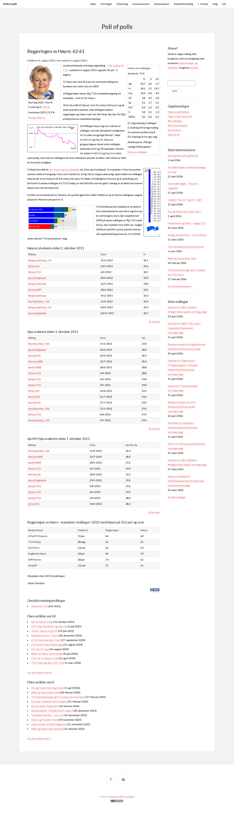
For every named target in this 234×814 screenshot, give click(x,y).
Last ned (155, 321)
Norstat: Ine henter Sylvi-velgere (49, 701)
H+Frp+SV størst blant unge (47, 644)
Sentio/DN (34, 396)
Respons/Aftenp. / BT (40, 260)
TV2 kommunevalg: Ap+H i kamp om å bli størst (58, 696)
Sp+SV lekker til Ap (42, 621)
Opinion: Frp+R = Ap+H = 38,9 (185, 199)
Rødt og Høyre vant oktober (47, 728)
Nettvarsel (174, 134)
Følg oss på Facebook (180, 116)
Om (224, 3)
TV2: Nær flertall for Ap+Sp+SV (49, 626)
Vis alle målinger (177, 497)
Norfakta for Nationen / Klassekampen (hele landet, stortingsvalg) (183, 427)
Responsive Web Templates (121, 796)
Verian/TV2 (34, 272)
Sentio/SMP (34, 289)
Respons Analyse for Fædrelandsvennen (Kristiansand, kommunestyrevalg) (186, 481)
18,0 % (46, 106)
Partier (204, 3)
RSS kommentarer (178, 125)
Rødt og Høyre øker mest (45, 692)
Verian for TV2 (39, 606)
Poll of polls (10, 3)
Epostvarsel (174, 130)
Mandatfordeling (183, 3)
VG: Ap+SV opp (40, 649)
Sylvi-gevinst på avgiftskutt (183, 155)
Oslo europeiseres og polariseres (186, 246)
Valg (215, 3)
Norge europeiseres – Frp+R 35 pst (187, 234)
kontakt (193, 67)
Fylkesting (122, 3)
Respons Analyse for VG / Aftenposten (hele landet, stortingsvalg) (182, 407)
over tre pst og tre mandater (64, 169)
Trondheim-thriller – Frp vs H (47, 715)
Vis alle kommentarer (179, 286)
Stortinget (106, 3)
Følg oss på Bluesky (178, 111)
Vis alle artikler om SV (39, 672)
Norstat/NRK (35, 361)
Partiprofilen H (36, 117)
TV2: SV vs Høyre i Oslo (44, 658)
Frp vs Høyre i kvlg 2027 (44, 706)
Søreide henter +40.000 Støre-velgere (52, 710)
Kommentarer (161, 3)
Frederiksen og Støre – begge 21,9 (187, 223)
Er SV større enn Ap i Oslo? (46, 640)
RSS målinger (175, 120)
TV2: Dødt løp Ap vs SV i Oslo (48, 662)
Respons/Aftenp (37, 283)
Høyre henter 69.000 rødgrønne (48, 724)
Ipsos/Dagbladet (37, 278)
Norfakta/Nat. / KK (38, 301)
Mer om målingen (137, 151)
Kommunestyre (141, 3)
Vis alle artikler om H (39, 738)
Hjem (93, 3)
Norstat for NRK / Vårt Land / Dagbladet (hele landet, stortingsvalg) (184, 328)
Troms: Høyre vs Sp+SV (44, 630)
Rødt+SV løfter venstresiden (47, 653)
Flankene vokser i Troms (44, 635)
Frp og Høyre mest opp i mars (47, 687)
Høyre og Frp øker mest (44, 719)
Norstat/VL (34, 355)
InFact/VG (33, 266)
